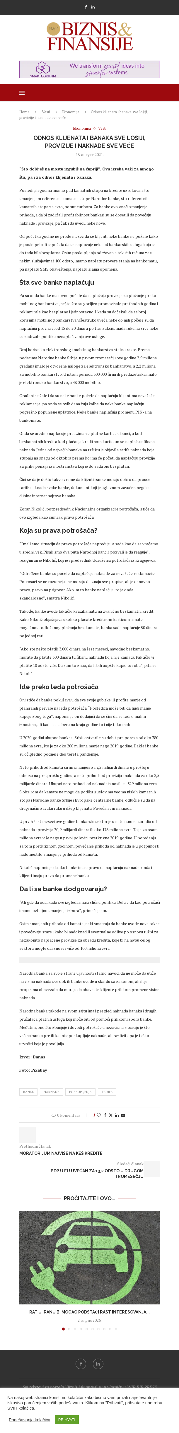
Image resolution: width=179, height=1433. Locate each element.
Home (24, 112)
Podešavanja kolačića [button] (29, 1419)
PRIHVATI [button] (66, 1419)
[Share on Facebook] (105, 1115)
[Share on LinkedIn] (117, 1115)
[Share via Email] (123, 1115)
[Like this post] (99, 1115)
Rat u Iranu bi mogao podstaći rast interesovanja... (89, 1312)
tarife (107, 1092)
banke (28, 1092)
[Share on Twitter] (111, 1115)
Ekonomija (70, 112)
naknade (51, 1092)
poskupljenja (80, 1092)
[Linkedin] (93, 7)
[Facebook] (86, 7)
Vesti (46, 112)
